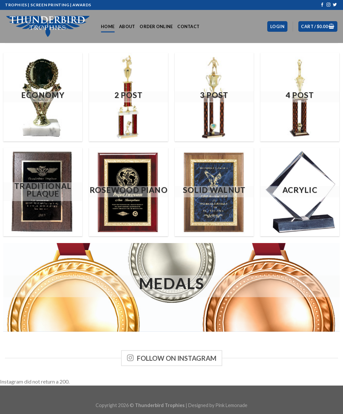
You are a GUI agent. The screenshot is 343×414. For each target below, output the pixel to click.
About (127, 26)
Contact (188, 26)
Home (107, 26)
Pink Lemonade (231, 405)
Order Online (156, 26)
